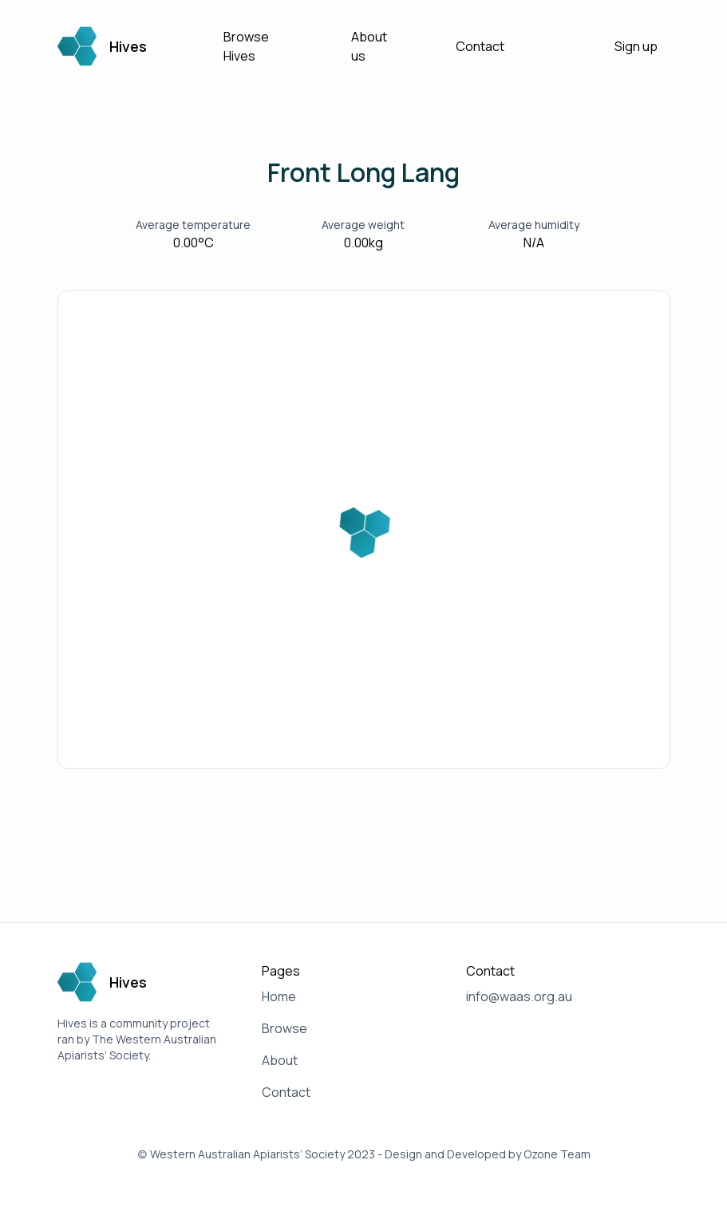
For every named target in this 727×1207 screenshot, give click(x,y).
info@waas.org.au (519, 996)
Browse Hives (246, 46)
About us (369, 46)
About (280, 1060)
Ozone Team (557, 1154)
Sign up (636, 46)
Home (279, 996)
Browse (284, 1028)
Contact (480, 46)
